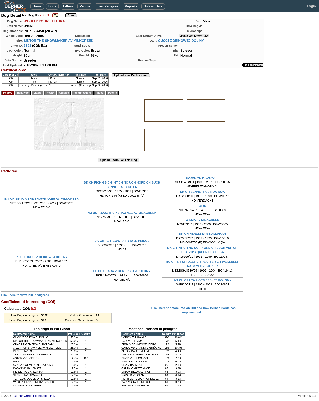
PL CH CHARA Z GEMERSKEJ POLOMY (121, 271)
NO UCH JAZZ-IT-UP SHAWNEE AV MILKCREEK (122, 212)
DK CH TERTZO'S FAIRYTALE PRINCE (121, 240)
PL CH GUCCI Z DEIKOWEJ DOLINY (42, 257)
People (85, 6)
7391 (27, 45)
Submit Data (153, 6)
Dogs (52, 6)
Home (37, 6)
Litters (68, 6)
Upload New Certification (131, 75)
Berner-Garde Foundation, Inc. (34, 395)
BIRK (202, 205)
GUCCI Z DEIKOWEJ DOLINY (181, 40)
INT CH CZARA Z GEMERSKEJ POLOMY (202, 280)
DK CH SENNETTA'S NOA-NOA (202, 191)
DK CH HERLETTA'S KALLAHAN (202, 233)
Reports (131, 6)
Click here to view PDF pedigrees (25, 295)
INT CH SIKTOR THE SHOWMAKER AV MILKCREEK (41, 198)
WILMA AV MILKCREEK (202, 219)
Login (311, 6)
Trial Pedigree (107, 6)
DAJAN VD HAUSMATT (202, 177)
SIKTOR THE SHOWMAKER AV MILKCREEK (58, 40)
